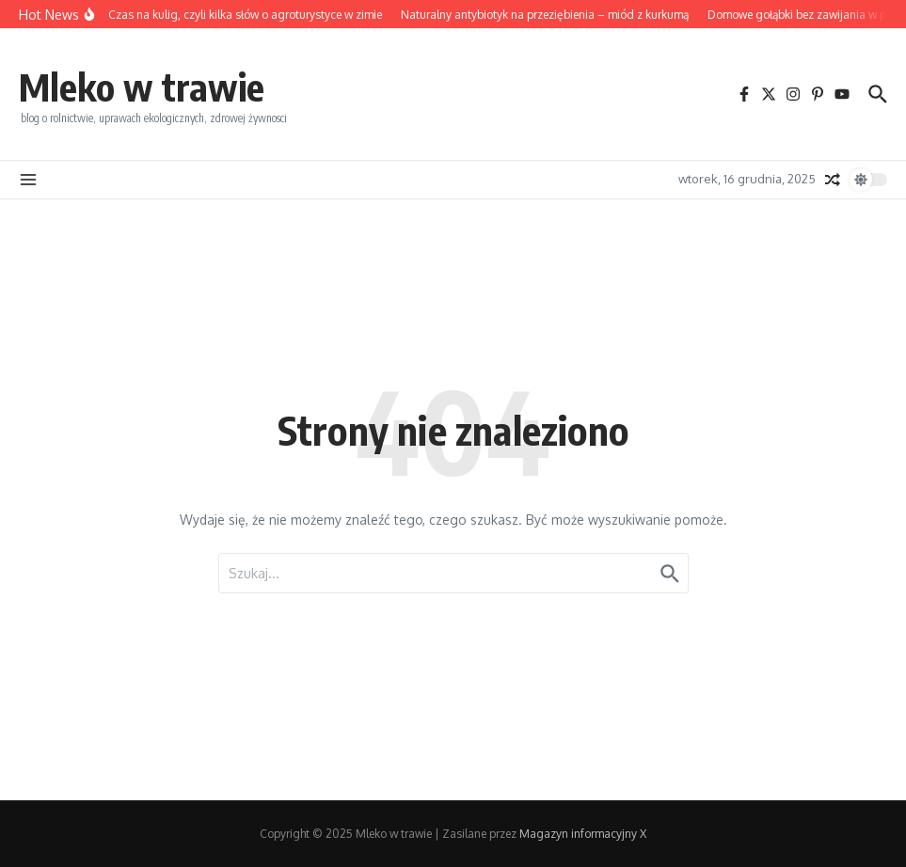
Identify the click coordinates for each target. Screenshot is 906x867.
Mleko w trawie (141, 86)
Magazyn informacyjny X (582, 834)
